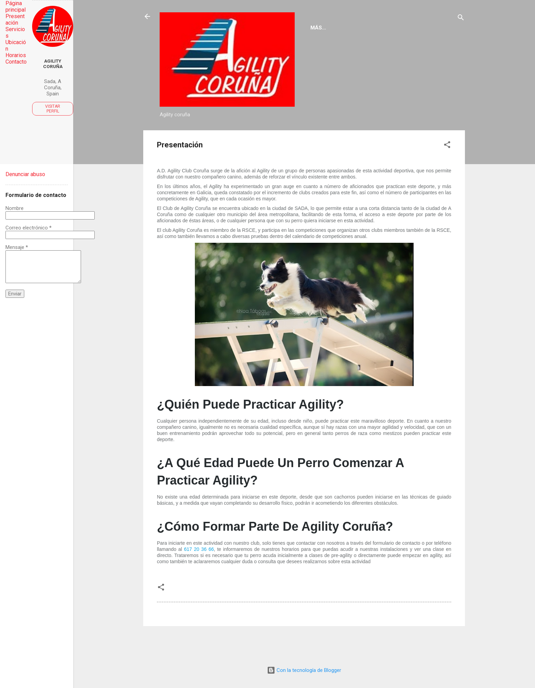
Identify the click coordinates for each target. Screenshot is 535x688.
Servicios (290, 136)
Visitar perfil (52, 109)
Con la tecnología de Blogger (304, 670)
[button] (447, 175)
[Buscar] (461, 18)
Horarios (330, 136)
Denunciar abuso (25, 174)
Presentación (245, 136)
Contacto (410, 136)
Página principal (189, 136)
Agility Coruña (53, 63)
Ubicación (370, 136)
